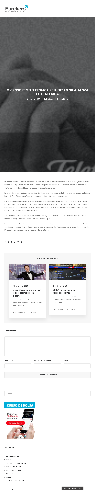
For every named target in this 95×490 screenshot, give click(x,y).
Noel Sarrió (65, 98)
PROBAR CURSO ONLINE (15, 478)
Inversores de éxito (14, 468)
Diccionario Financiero (16, 461)
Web (66, 358)
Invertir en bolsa (13, 464)
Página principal (13, 454)
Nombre (8, 358)
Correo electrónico (43, 358)
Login (8, 475)
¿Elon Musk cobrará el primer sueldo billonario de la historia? (27, 290)
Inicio (8, 457)
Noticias (49, 98)
